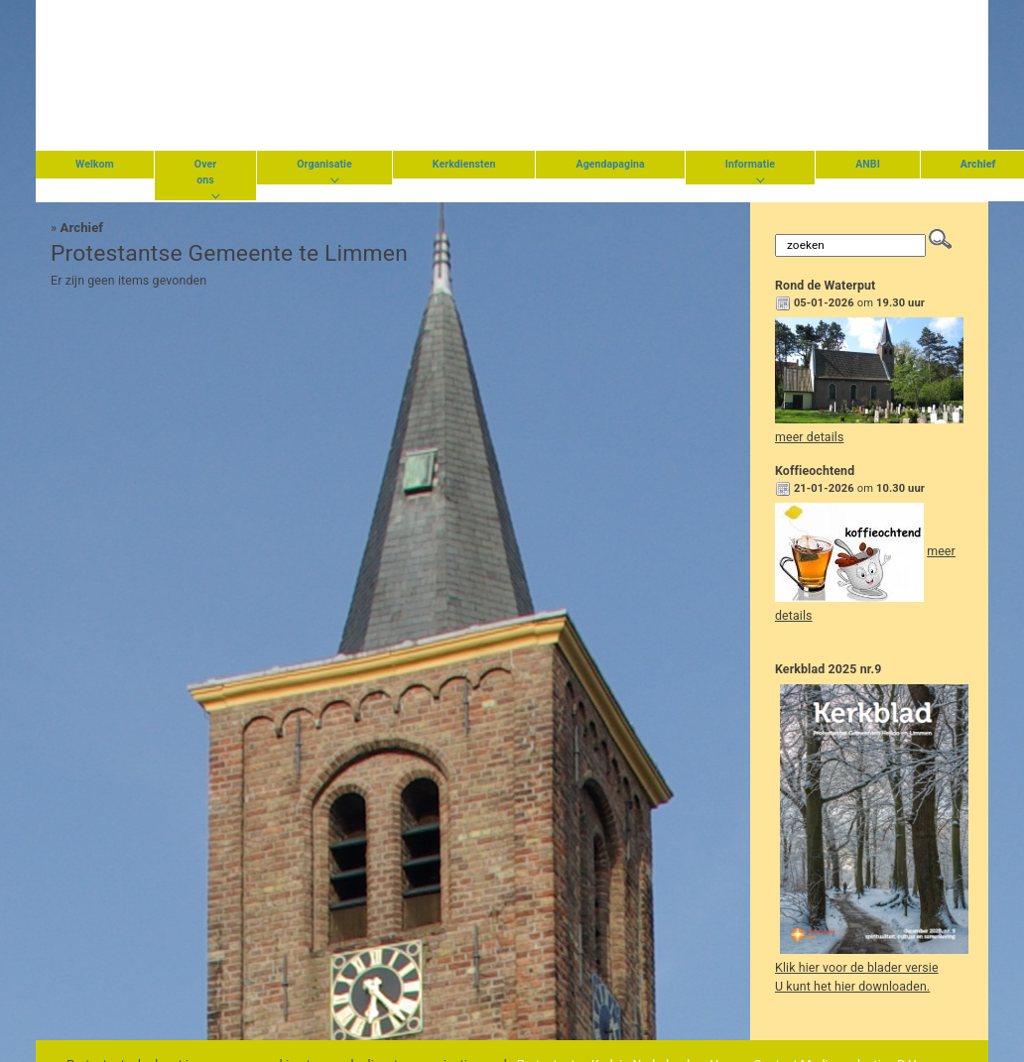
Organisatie (324, 164)
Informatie (750, 164)
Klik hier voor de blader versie (857, 968)
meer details (809, 437)
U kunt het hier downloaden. (852, 987)
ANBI (867, 164)
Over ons (205, 172)
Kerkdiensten (464, 164)
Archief (82, 227)
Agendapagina (610, 164)
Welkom (94, 164)
